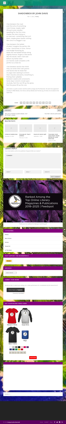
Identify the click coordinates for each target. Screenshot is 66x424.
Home (41, 422)
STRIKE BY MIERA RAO (11, 134)
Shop (51, 422)
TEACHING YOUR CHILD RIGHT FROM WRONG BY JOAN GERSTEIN (53, 136)
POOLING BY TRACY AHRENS (24, 135)
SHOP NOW (33, 357)
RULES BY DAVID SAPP (40, 134)
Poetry (37, 16)
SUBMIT (46, 422)
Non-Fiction (8, 238)
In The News (8, 250)
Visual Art (7, 246)
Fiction (7, 242)
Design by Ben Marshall (13, 422)
